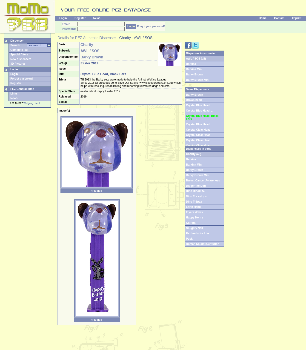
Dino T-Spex (194, 201)
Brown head (194, 100)
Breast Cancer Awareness (203, 180)
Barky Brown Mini (197, 79)
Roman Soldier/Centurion (202, 244)
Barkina (191, 64)
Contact (279, 18)
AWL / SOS (143, 38)
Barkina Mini (194, 69)
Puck (189, 238)
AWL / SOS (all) (196, 58)
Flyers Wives (194, 212)
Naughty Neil (194, 228)
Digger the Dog (196, 185)
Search (15, 45)
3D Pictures (18, 63)
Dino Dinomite (195, 191)
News (96, 18)
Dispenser (17, 40)
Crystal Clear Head (198, 129)
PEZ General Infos (22, 89)
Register (80, 18)
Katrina (190, 222)
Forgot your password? (151, 26)
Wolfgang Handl (31, 103)
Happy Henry (194, 217)
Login (63, 18)
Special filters (19, 54)
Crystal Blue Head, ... (199, 105)
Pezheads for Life (197, 233)
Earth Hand (193, 207)
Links (13, 93)
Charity (125, 38)
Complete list (19, 50)
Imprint (296, 18)
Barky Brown (194, 74)
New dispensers (20, 59)
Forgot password (21, 78)
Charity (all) (193, 154)
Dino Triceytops (196, 196)
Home (262, 18)
